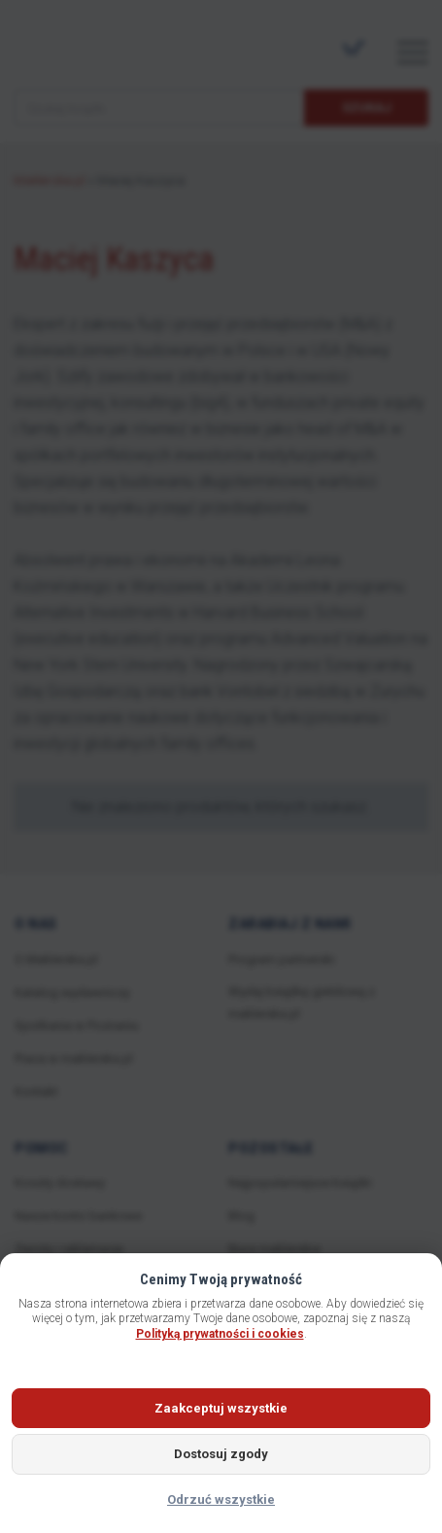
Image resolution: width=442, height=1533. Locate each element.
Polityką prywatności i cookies (220, 1334)
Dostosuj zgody (221, 1454)
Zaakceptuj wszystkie (221, 1408)
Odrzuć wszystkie (221, 1499)
